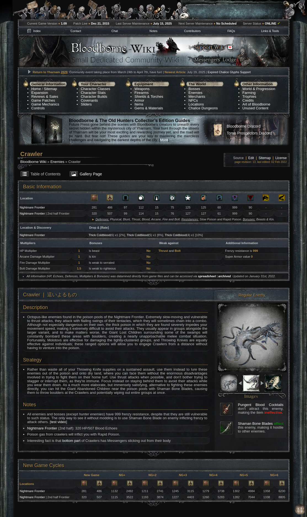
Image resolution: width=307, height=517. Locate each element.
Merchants (196, 96)
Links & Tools (270, 31)
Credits (248, 100)
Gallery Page (91, 174)
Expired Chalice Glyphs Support (229, 72)
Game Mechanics (45, 104)
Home (36, 89)
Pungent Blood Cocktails (261, 405)
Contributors (192, 31)
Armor (139, 100)
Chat (114, 31)
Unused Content (255, 108)
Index (37, 31)
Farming (249, 93)
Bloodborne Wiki (33, 162)
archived (224, 276)
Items (139, 104)
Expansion (39, 93)
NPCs (193, 100)
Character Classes (95, 89)
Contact (76, 31)
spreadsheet (207, 276)
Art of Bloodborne (256, 104)
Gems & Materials (149, 108)
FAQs (231, 31)
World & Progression (258, 89)
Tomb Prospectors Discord (249, 133)
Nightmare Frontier (32, 207)
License (281, 158)
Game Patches (43, 100)
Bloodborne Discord (244, 126)
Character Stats (93, 93)
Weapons (142, 89)
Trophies (249, 96)
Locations (196, 104)
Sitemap (50, 89)
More (164, 140)
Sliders (86, 104)
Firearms (142, 93)
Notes (153, 31)
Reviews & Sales (44, 96)
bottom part (71, 441)
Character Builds (94, 96)
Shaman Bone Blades (255, 423)
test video (58, 422)
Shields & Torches (149, 96)
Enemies (195, 93)
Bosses (194, 89)
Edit (251, 158)
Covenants (89, 100)
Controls (38, 108)
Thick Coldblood (99, 235)
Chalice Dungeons (203, 108)
